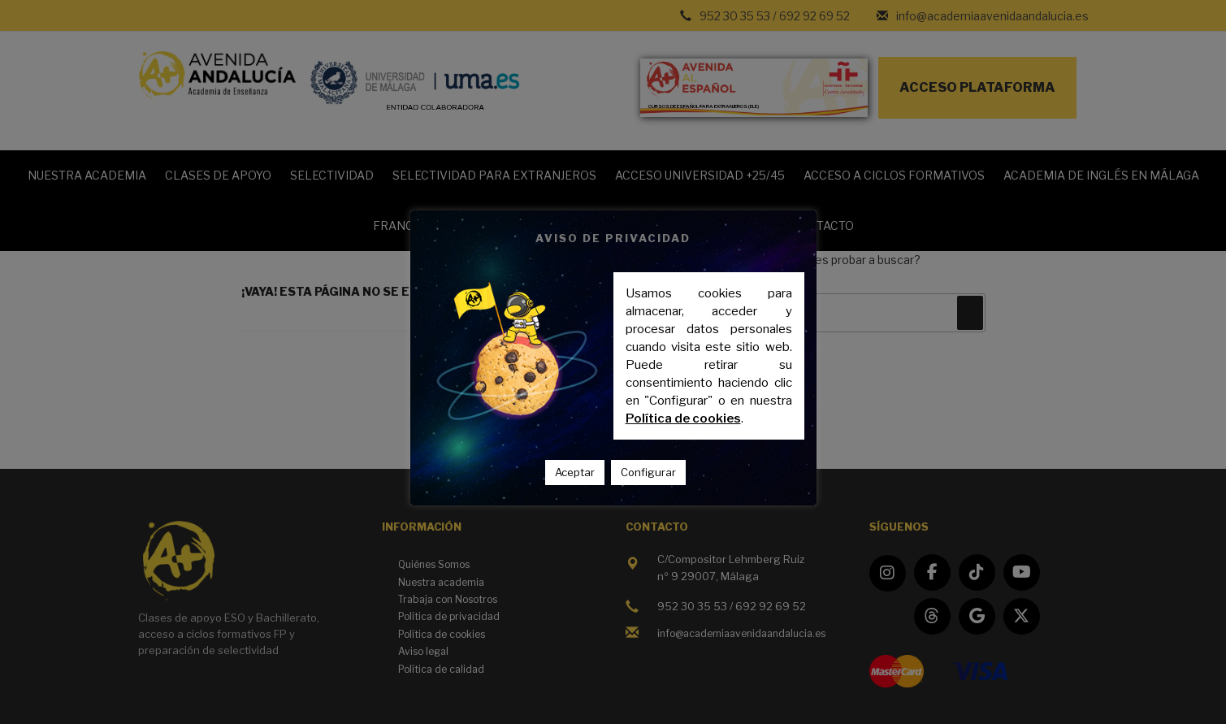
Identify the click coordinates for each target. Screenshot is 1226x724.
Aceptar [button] (575, 472)
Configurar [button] (648, 472)
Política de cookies (683, 418)
